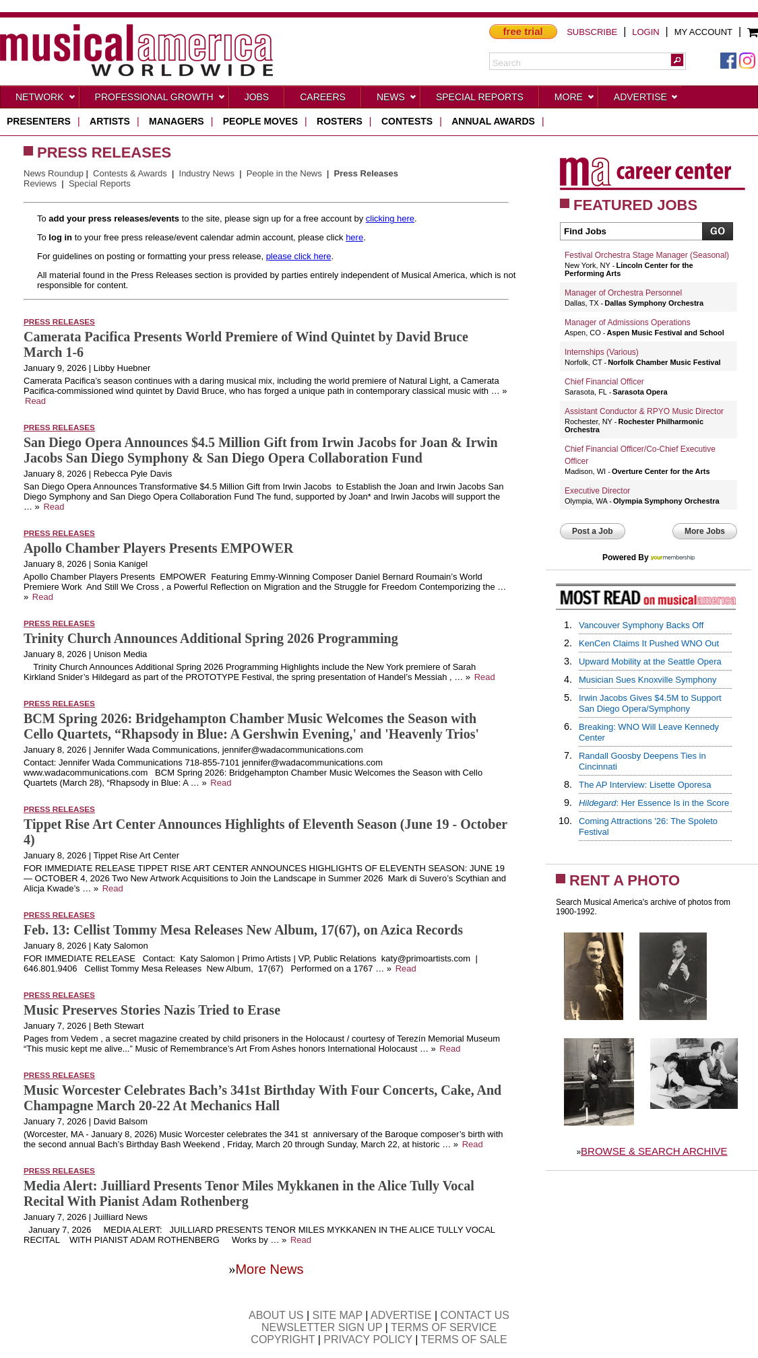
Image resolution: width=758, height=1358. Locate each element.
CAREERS (323, 97)
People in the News (284, 173)
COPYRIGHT (283, 1339)
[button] (677, 60)
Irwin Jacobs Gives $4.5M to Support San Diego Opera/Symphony (650, 703)
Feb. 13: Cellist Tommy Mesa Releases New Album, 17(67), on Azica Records (243, 929)
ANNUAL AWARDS (493, 121)
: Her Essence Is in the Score (654, 803)
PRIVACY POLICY (367, 1339)
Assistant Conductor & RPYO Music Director (644, 411)
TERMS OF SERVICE (444, 1327)
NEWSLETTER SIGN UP (321, 1327)
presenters (39, 121)
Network (45, 100)
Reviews (40, 183)
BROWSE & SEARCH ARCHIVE (654, 1151)
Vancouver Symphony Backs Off (641, 625)
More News (269, 1269)
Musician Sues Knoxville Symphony (647, 680)
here (354, 237)
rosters (339, 121)
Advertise (646, 100)
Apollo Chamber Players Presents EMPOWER (158, 548)
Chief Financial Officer (604, 381)
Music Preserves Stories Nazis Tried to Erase (152, 1010)
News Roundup (54, 173)
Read (35, 401)
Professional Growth (160, 100)
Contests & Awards (130, 173)
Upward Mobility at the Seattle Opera (650, 661)
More (575, 100)
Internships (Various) (602, 352)
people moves (260, 121)
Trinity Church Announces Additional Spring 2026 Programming (211, 638)
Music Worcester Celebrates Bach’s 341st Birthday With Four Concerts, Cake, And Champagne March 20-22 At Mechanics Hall (262, 1098)
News (397, 100)
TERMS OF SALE (464, 1339)
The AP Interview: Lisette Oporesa (645, 785)
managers (176, 121)
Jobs (257, 97)
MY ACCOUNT (703, 32)
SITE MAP (337, 1315)
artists (110, 121)
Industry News (206, 173)
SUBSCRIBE (592, 32)
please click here (298, 256)
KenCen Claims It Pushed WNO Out (649, 643)
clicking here (390, 218)
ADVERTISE (401, 1315)
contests (407, 121)
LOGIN (645, 32)
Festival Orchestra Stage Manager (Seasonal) (647, 255)
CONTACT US (475, 1315)
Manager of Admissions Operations (628, 322)
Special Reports (480, 97)
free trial (523, 31)
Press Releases (59, 321)
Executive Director (597, 491)
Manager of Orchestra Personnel (623, 293)
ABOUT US (276, 1315)
